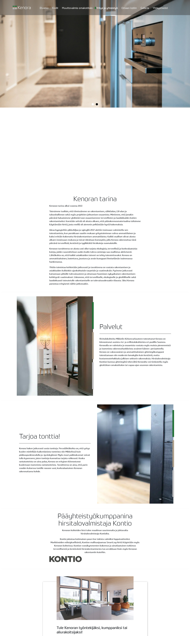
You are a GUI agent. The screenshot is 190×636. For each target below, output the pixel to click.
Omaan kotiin (129, 7)
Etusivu (44, 7)
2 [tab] (97, 104)
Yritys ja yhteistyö (107, 7)
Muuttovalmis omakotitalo (77, 7)
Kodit (55, 7)
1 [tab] (93, 104)
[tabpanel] (95, 54)
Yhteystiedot (160, 7)
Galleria (145, 7)
